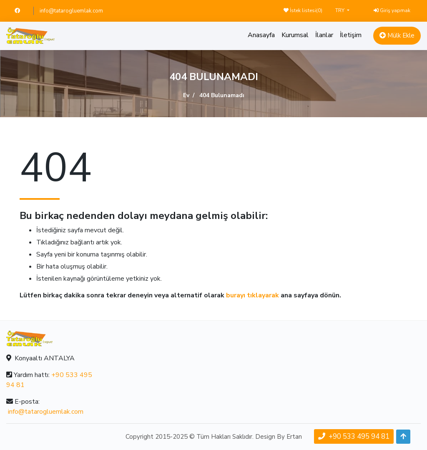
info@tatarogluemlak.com (71, 11)
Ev (186, 95)
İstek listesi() (303, 10)
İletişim (351, 35)
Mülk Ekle (396, 35)
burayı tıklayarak (252, 295)
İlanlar (324, 35)
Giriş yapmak (392, 10)
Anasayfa (261, 35)
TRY (340, 10)
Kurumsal (295, 35)
